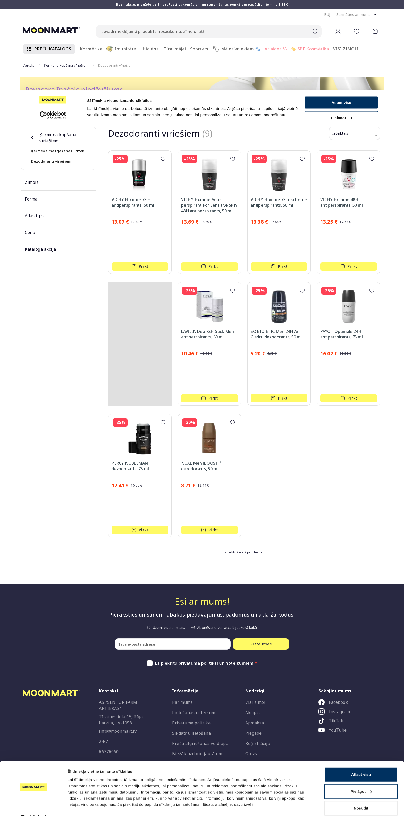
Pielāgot (361, 778)
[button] (327, 15)
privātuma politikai (198, 663)
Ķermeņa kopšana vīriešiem (66, 65)
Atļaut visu (361, 762)
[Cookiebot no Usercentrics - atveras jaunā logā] (33, 806)
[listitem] (347, 703)
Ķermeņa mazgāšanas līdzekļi (59, 151)
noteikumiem (239, 663)
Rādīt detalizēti (81, 806)
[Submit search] (314, 31)
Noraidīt (361, 795)
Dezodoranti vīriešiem (51, 161)
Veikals (28, 65)
